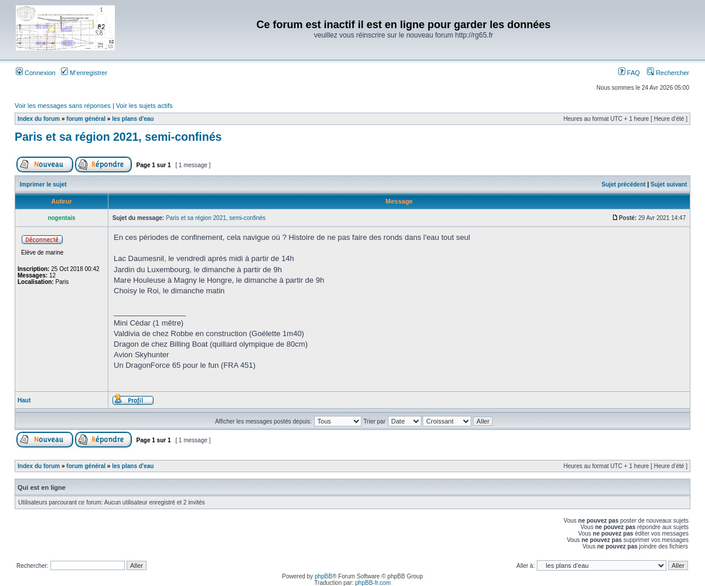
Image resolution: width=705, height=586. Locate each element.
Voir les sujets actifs (144, 105)
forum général (85, 119)
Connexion (36, 72)
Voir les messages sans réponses (63, 105)
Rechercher (668, 72)
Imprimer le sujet (43, 184)
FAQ (629, 72)
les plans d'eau (133, 119)
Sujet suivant (668, 184)
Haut (24, 400)
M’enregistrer (84, 72)
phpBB (323, 576)
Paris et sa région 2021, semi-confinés (118, 136)
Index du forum (39, 119)
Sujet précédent (624, 184)
